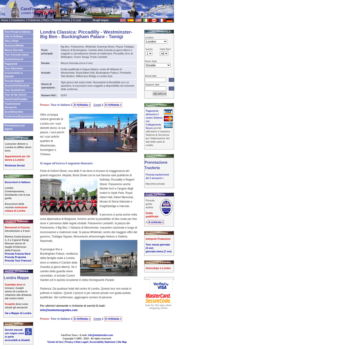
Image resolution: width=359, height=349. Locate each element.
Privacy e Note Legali (76, 342)
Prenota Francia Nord (17, 253)
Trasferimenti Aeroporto (12, 105)
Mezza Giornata (14, 50)
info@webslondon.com (100, 335)
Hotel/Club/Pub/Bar (16, 99)
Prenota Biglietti (14, 81)
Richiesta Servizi (15, 165)
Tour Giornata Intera (17, 54)
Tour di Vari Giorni (15, 94)
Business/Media (14, 45)
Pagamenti (11, 63)
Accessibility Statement (102, 342)
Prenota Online (61, 20)
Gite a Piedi (11, 41)
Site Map (122, 342)
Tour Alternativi (14, 68)
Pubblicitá (34, 20)
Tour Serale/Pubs (15, 90)
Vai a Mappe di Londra (18, 313)
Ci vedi (77, 20)
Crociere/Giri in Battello (14, 75)
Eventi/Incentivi (14, 111)
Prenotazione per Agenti (15, 127)
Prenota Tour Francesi (18, 260)
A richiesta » (82, 105)
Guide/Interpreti (14, 59)
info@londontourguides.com (59, 310)
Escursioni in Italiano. (18, 182)
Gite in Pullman (14, 36)
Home (4, 20)
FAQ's (45, 20)
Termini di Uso (55, 342)
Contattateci (18, 20)
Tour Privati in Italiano (18, 31)
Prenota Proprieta (15, 257)
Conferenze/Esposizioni (19, 116)
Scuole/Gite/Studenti (17, 85)
